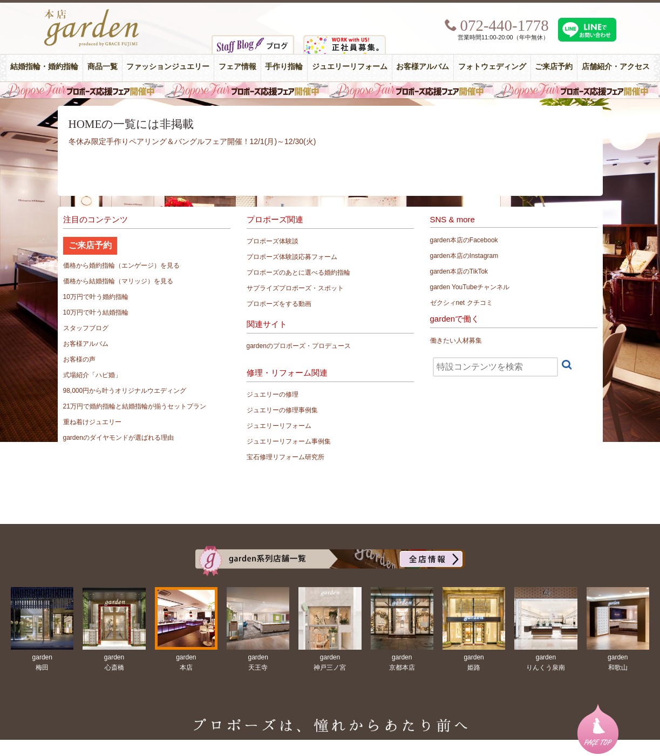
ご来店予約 (554, 67)
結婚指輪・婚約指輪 (44, 67)
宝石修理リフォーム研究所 (285, 457)
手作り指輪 (284, 67)
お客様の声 (79, 359)
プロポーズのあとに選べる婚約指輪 (298, 272)
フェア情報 (237, 67)
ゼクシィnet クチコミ (461, 303)
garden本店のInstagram (464, 256)
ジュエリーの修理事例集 (282, 410)
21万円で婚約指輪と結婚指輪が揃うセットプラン (134, 406)
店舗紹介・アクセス (616, 67)
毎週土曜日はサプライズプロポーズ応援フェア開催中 (330, 90)
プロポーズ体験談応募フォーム (292, 257)
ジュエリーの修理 (272, 394)
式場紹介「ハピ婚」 (92, 375)
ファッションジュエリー (167, 67)
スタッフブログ (85, 328)
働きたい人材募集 (456, 340)
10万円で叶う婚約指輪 (95, 297)
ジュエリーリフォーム (349, 67)
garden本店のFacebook (464, 240)
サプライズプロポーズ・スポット (295, 288)
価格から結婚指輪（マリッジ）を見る (118, 281)
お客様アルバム (422, 67)
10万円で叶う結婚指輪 (95, 312)
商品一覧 (102, 67)
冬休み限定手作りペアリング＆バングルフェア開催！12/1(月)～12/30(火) (192, 141)
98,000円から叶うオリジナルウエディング (125, 390)
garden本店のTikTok (459, 271)
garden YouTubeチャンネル (470, 287)
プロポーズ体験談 (272, 241)
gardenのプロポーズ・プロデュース (299, 346)
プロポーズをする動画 (279, 304)
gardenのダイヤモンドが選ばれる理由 (118, 437)
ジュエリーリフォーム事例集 (289, 441)
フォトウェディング (492, 67)
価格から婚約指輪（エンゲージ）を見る (121, 265)
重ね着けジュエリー (92, 422)
